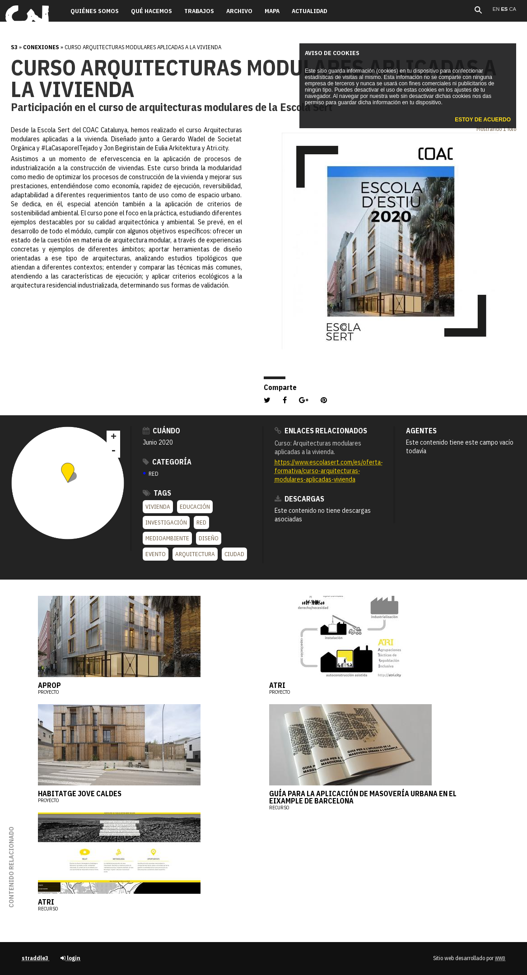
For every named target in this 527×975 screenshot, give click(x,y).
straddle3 (36, 958)
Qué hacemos (151, 11)
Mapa (272, 11)
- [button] (113, 451)
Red (201, 522)
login (70, 958)
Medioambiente (167, 538)
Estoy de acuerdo (483, 119)
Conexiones (41, 47)
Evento (155, 554)
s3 (14, 47)
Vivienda (157, 507)
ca (512, 9)
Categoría (167, 461)
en (497, 9)
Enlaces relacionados (321, 430)
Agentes (421, 430)
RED (151, 474)
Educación (195, 507)
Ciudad (234, 554)
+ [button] (114, 437)
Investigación (166, 522)
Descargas (299, 498)
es (505, 9)
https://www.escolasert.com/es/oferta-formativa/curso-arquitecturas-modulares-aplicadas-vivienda (329, 470)
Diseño (209, 538)
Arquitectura (195, 554)
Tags (157, 492)
